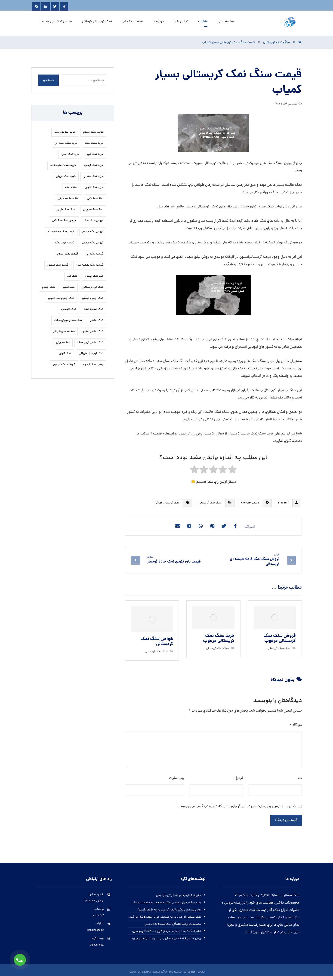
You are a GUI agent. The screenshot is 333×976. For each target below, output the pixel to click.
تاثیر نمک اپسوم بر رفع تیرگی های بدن (178, 895)
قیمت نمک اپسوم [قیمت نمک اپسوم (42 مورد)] (67, 254)
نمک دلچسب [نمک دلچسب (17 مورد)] (68, 309)
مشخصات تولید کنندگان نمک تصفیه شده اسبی (173, 924)
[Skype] (36, 6)
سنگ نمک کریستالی (210, 503)
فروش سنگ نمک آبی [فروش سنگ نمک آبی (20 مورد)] (64, 221)
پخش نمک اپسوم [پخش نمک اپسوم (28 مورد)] (93, 365)
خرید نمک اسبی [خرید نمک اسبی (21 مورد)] (70, 154)
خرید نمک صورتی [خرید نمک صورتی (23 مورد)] (66, 176)
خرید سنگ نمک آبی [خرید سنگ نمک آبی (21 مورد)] (66, 143)
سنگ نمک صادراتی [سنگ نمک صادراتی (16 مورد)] (68, 199)
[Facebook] (64, 6)
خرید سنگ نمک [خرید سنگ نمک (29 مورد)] (94, 143)
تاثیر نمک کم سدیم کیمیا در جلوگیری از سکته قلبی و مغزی (166, 931)
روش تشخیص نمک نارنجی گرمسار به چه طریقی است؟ (169, 910)
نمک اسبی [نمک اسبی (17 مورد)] (69, 287)
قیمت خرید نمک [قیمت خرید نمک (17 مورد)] (64, 243)
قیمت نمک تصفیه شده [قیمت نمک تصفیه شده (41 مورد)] (89, 265)
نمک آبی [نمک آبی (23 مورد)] (72, 276)
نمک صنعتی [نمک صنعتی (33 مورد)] (96, 320)
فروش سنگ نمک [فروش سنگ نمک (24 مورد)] (93, 221)
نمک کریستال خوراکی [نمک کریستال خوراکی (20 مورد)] (91, 354)
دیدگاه (296, 725)
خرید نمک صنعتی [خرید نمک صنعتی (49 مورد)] (93, 176)
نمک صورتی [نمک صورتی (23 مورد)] (63, 343)
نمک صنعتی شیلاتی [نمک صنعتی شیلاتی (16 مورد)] (64, 331)
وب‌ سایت (176, 778)
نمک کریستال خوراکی (167, 503)
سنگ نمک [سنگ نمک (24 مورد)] (71, 188)
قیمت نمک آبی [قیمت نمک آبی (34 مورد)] (94, 254)
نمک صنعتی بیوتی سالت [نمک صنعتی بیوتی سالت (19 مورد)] (68, 320)
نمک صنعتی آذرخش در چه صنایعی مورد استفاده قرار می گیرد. (164, 917)
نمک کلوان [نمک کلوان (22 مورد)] (65, 354)
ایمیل (238, 778)
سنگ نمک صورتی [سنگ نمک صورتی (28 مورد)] (93, 210)
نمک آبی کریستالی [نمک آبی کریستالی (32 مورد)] (93, 287)
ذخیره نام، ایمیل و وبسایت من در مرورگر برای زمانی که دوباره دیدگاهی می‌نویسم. (238, 806)
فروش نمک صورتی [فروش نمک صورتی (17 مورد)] (92, 243)
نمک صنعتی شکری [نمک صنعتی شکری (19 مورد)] (93, 331)
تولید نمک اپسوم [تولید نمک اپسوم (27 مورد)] (93, 132)
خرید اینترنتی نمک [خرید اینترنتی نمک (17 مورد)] (64, 132)
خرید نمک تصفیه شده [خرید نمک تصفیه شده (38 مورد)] (63, 165)
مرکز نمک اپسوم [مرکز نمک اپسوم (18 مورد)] (94, 276)
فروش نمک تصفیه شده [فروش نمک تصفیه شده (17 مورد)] (61, 232)
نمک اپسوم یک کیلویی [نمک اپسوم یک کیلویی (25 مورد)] (61, 298)
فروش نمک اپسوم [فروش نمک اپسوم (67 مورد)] (92, 232)
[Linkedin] (45, 6)
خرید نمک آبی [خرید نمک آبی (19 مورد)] (95, 154)
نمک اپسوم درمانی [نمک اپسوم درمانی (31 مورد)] (92, 298)
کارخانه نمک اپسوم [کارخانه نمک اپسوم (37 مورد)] (64, 365)
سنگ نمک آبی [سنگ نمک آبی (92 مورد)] (95, 199)
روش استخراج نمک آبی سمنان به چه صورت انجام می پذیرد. (165, 938)
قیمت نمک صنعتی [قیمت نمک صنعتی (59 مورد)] (57, 265)
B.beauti (283, 503)
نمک (270, 207)
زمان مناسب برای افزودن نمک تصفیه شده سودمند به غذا (167, 903)
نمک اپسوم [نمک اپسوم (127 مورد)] (48, 287)
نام (300, 778)
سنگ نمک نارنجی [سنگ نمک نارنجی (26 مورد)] (65, 210)
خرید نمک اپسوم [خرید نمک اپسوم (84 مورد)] (93, 165)
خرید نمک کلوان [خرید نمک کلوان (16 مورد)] (94, 188)
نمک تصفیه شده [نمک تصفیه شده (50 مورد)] (93, 309)
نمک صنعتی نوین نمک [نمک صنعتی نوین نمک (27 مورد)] (90, 343)
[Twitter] (55, 6)
